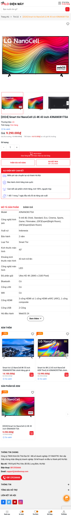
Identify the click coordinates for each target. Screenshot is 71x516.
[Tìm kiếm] (67, 9)
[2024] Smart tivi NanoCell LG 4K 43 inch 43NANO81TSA (17, 427)
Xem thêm (35, 318)
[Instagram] (20, 502)
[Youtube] (14, 502)
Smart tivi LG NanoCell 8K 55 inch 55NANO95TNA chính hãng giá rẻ (16, 369)
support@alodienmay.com (17, 471)
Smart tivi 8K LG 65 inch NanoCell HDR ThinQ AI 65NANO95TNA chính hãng (52, 369)
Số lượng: (5, 142)
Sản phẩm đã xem (10, 386)
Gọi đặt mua (53, 163)
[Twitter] (9, 502)
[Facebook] (3, 502)
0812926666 (15, 468)
